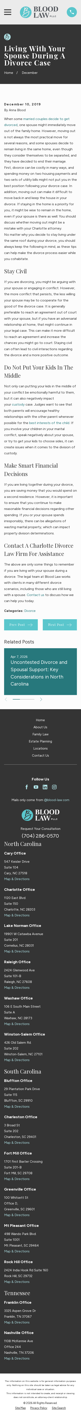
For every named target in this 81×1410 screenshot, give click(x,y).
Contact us (35, 595)
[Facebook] (26, 787)
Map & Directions (17, 879)
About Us (40, 727)
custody (18, 404)
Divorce (30, 611)
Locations (40, 748)
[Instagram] (54, 787)
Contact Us (40, 755)
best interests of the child (49, 423)
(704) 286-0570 (40, 836)
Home (40, 720)
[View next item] (41, 699)
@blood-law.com (56, 800)
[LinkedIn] (45, 787)
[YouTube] (36, 787)
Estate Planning (40, 741)
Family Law (40, 734)
